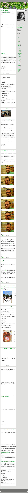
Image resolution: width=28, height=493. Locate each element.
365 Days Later (4, 75)
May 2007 (19, 66)
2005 (18, 71)
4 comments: (3, 282)
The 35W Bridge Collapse (6, 368)
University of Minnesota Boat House (5, 396)
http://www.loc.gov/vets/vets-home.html (5, 461)
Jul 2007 (19, 64)
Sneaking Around (4, 10)
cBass (5, 270)
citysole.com (3, 53)
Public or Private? (4, 238)
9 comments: (3, 235)
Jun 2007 (19, 65)
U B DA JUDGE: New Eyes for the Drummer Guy (19, 51)
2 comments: (3, 257)
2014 (18, 36)
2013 (18, 37)
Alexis (11, 243)
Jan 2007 (19, 69)
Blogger (20, 490)
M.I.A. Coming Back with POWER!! (8, 348)
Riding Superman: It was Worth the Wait (20, 54)
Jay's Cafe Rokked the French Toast (8, 108)
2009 (18, 40)
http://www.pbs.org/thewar (12, 461)
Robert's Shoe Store (5, 12)
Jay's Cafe (9, 120)
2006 (18, 70)
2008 (18, 41)
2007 (18, 42)
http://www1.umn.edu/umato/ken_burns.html (5, 452)
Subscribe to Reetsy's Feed (19, 27)
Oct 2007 (19, 44)
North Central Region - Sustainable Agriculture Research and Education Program (21, 24)
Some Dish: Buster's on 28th (6, 306)
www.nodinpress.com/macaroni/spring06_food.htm (10, 119)
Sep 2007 (19, 45)
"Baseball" (2, 469)
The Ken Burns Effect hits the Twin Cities (19, 63)
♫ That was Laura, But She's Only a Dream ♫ (19, 56)
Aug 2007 (19, 46)
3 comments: (3, 365)
